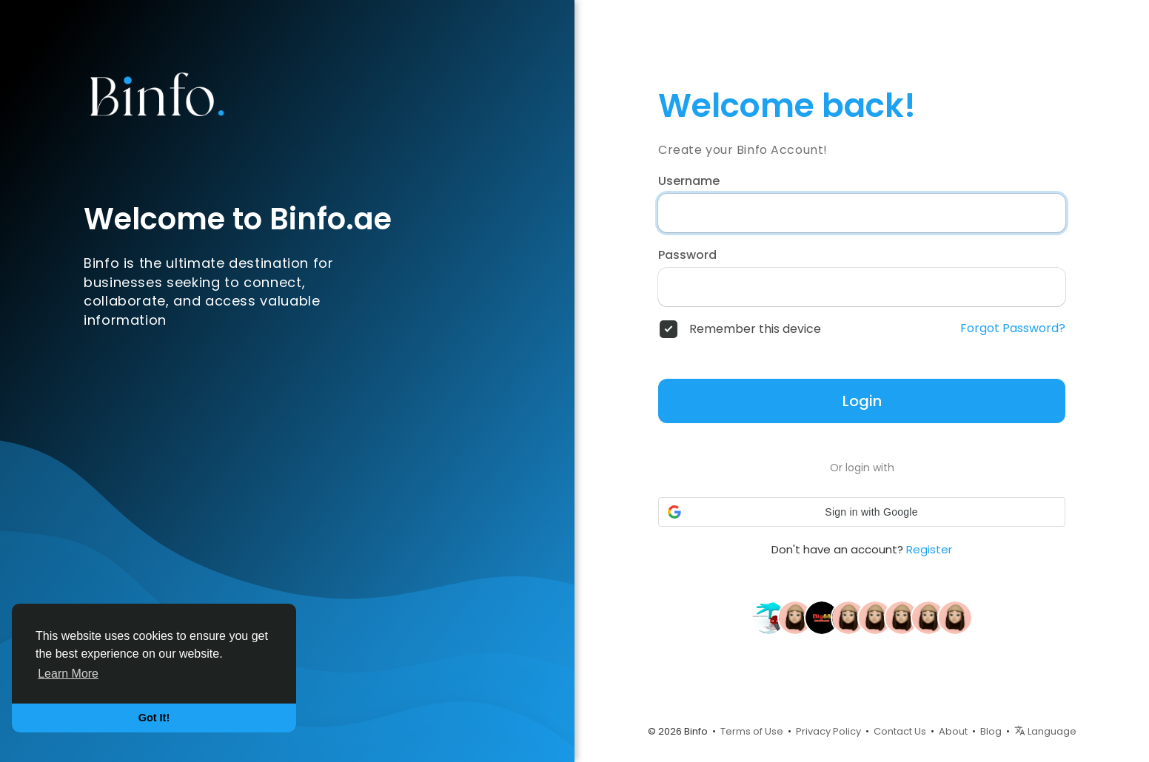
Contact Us (900, 731)
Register (929, 549)
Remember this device (755, 329)
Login (862, 401)
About (953, 731)
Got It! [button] (154, 718)
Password (687, 255)
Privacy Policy (828, 731)
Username (689, 181)
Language (1045, 731)
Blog (991, 731)
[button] (861, 512)
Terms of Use (751, 731)
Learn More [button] (68, 673)
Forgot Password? (1012, 328)
